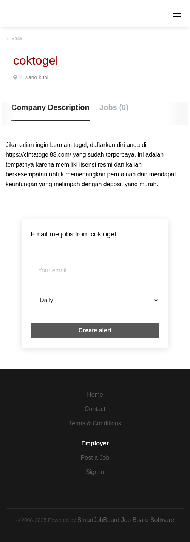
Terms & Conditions (95, 423)
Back (16, 38)
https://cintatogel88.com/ (38, 154)
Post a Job (95, 457)
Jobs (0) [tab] (113, 107)
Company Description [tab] (50, 107)
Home (95, 394)
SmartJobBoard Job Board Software (125, 520)
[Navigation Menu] (177, 13)
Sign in (95, 472)
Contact (95, 409)
